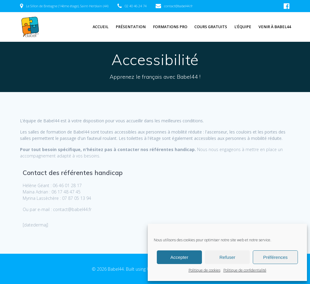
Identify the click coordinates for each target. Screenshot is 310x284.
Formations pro (170, 26)
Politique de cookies (204, 270)
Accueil (100, 26)
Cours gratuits (210, 26)
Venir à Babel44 (275, 26)
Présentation (131, 26)
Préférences (275, 257)
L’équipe (242, 26)
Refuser (227, 257)
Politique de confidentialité (244, 270)
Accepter (179, 257)
